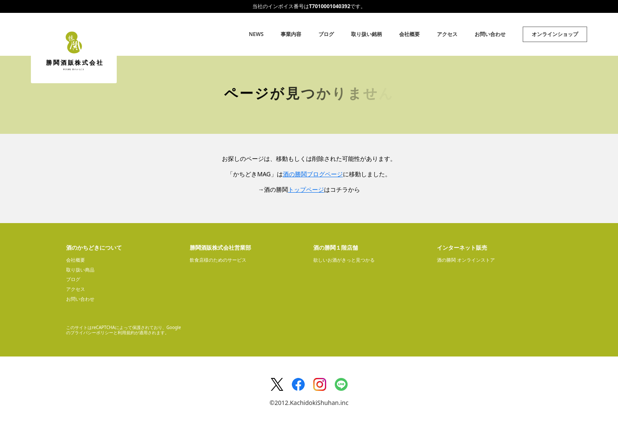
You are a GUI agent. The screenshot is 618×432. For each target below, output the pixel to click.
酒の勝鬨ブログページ (313, 174)
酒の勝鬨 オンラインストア (466, 260)
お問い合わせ (490, 34)
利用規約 (126, 332)
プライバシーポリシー (91, 332)
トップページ (306, 189)
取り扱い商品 (80, 269)
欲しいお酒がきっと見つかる (344, 260)
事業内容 (291, 34)
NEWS (256, 34)
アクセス (447, 34)
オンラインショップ (555, 34)
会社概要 (409, 34)
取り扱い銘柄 (366, 34)
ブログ (326, 34)
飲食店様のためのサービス (218, 260)
